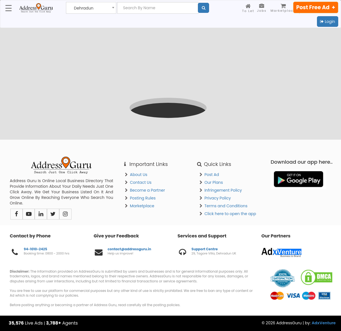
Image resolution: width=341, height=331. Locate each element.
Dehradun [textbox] (84, 8)
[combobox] (91, 8)
